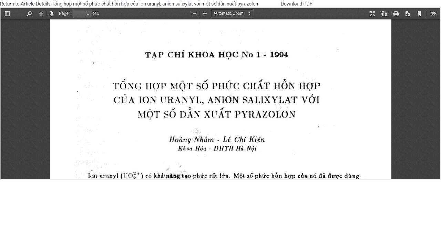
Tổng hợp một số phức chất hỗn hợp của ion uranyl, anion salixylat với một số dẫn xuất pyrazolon (155, 4)
